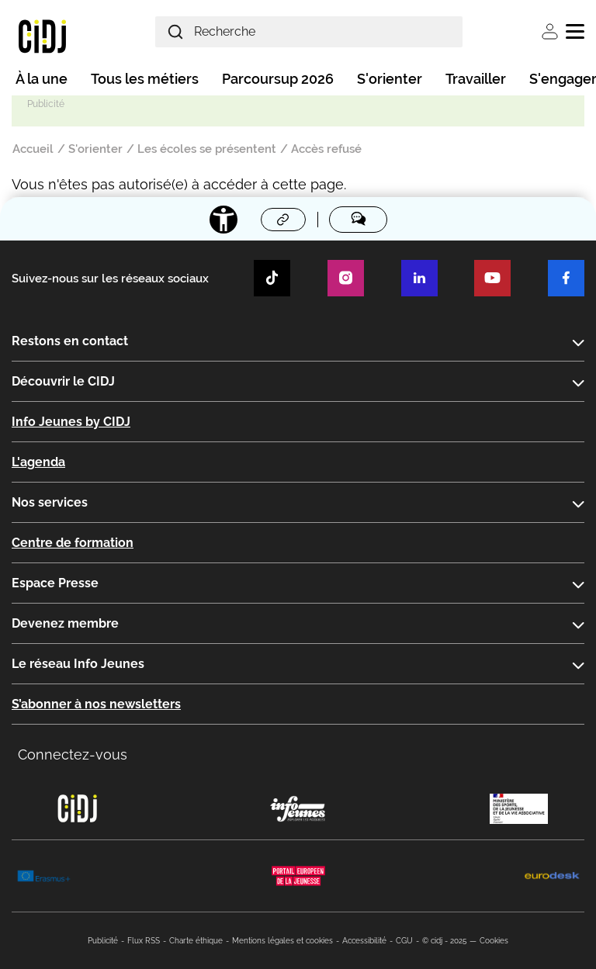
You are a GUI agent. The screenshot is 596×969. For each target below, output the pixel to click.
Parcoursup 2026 (278, 79)
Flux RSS (143, 940)
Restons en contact (70, 341)
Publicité (103, 940)
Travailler (475, 79)
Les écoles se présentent (206, 149)
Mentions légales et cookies (282, 940)
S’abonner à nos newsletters (96, 704)
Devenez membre (65, 623)
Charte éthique (196, 940)
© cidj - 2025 (444, 940)
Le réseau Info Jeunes (78, 663)
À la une (42, 79)
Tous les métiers (145, 79)
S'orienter (389, 79)
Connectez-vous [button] (72, 754)
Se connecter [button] (550, 31)
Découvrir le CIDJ (63, 381)
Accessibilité (364, 940)
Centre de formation (72, 542)
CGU (404, 940)
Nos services (50, 502)
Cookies (494, 940)
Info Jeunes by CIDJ (71, 421)
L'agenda (38, 462)
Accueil (33, 149)
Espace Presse (55, 583)
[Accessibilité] (223, 220)
